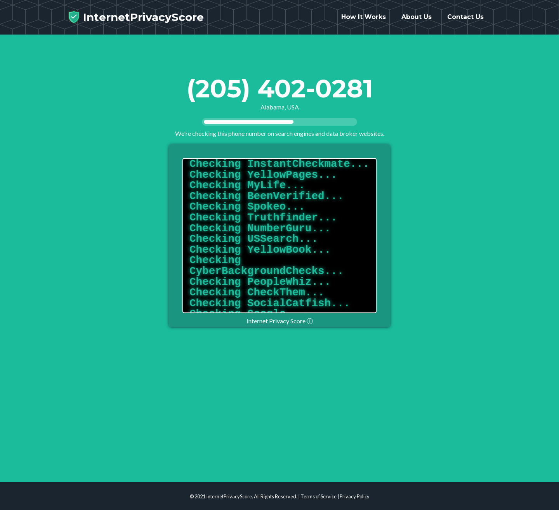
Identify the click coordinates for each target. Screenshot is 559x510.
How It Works (363, 20)
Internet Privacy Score (280, 320)
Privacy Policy (355, 496)
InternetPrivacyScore (136, 20)
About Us (416, 20)
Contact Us (465, 20)
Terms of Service (318, 496)
